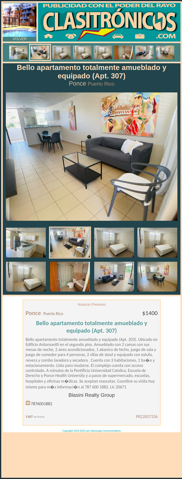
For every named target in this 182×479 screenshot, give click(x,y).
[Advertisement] (91, 455)
